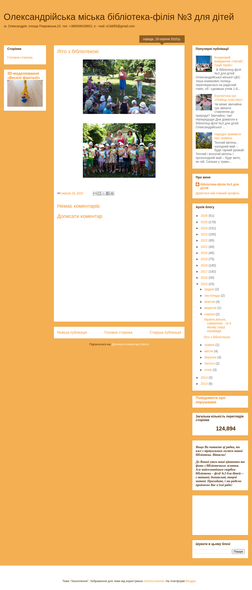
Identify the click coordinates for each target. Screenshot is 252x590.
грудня (209, 289)
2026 (205, 215)
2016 (205, 277)
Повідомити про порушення (210, 400)
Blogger (191, 581)
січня (208, 370)
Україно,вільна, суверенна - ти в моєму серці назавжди (217, 325)
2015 (205, 284)
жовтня (210, 302)
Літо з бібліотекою (217, 337)
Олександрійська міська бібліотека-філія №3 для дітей (119, 17)
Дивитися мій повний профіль (218, 193)
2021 (205, 247)
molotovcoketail (154, 581)
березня (210, 357)
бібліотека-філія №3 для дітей (219, 186)
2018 (205, 265)
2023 (205, 234)
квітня (209, 351)
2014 (205, 377)
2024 (205, 228)
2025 (205, 222)
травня (209, 345)
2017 (205, 271)
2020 (205, 253)
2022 (205, 240)
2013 (205, 383)
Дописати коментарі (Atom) (130, 344)
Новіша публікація (72, 332)
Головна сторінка (118, 332)
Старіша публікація (165, 332)
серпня (209, 314)
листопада (212, 295)
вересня (210, 308)
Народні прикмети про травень (228, 136)
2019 (205, 259)
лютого (209, 363)
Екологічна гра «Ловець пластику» (229, 97)
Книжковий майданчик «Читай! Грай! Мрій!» (229, 61)
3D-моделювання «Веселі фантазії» (23, 75)
